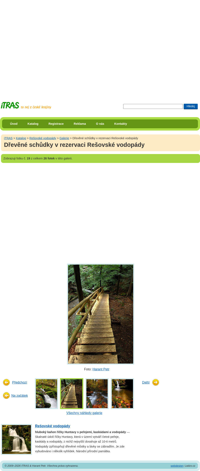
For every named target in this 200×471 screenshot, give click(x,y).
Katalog (33, 123)
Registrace (56, 123)
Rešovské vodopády (42, 138)
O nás (100, 123)
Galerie (64, 138)
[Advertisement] (47, 47)
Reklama (80, 123)
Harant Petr (101, 369)
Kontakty (120, 123)
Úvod (14, 123)
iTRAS (8, 138)
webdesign (177, 465)
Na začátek (19, 395)
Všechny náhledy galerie (84, 413)
